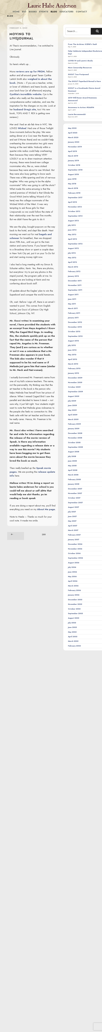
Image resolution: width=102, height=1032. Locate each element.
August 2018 (73, 174)
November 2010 (75, 327)
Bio (24, 11)
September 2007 (75, 502)
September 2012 (75, 244)
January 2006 (73, 595)
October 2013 (74, 211)
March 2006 (73, 586)
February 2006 (74, 590)
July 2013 (72, 225)
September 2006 (75, 558)
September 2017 (75, 197)
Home (16, 11)
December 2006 (75, 544)
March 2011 (73, 308)
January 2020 (73, 142)
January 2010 (73, 373)
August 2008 (73, 451)
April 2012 (72, 262)
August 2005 (73, 618)
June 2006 (72, 572)
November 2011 (74, 285)
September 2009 (75, 391)
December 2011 (75, 280)
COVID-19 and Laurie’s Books (80, 60)
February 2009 (74, 424)
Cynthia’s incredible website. (26, 94)
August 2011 (73, 294)
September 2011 (75, 290)
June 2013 (72, 230)
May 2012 (72, 257)
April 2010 (72, 359)
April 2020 (72, 133)
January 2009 (73, 428)
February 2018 (74, 193)
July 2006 (72, 567)
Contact (81, 11)
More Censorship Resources (80, 67)
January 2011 (73, 317)
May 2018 (72, 183)
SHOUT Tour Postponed (78, 74)
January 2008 (73, 484)
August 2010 (73, 341)
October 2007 (74, 498)
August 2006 (73, 562)
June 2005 (72, 627)
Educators (66, 11)
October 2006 (74, 553)
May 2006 (72, 576)
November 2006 (75, 549)
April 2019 (72, 151)
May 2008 (72, 465)
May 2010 (72, 354)
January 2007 (73, 539)
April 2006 (72, 581)
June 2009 (72, 405)
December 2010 (75, 322)
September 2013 (75, 216)
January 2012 (73, 276)
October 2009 (74, 387)
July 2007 (72, 511)
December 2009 (75, 378)
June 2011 (72, 299)
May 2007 (72, 521)
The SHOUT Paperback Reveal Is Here (84, 81)
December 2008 (75, 433)
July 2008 (72, 456)
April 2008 (72, 470)
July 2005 (72, 622)
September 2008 (75, 447)
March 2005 (73, 641)
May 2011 (72, 304)
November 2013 (75, 207)
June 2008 (72, 461)
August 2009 (73, 396)
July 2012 (72, 253)
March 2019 (73, 156)
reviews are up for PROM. (30, 71)
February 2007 (74, 535)
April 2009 (72, 414)
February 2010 (74, 368)
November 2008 (75, 438)
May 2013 (72, 234)
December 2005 (75, 599)
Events (43, 11)
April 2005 (72, 636)
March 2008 (73, 475)
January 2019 (73, 160)
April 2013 (72, 239)
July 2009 (72, 401)
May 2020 (72, 128)
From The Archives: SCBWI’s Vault (82, 44)
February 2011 (74, 313)
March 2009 (73, 419)
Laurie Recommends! (77, 114)
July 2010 (72, 345)
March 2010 (73, 364)
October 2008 (74, 442)
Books (33, 11)
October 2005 (74, 609)
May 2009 (72, 410)
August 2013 (73, 220)
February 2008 (74, 479)
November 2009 (75, 382)
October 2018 (74, 165)
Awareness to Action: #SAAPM (81, 107)
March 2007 (73, 530)
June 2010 (72, 350)
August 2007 (73, 507)
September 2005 (75, 613)
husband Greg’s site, (25, 109)
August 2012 (73, 248)
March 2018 (73, 188)
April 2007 (72, 525)
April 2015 (72, 202)
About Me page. (46, 509)
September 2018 (75, 170)
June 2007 (72, 516)
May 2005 (72, 632)
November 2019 (75, 146)
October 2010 (74, 331)
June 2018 (72, 179)
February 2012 (74, 271)
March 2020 (73, 137)
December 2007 (75, 489)
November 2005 (75, 604)
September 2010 (75, 336)
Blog (54, 11)
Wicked (22, 128)
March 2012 (73, 267)
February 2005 (74, 646)
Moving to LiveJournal (21, 36)
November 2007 (75, 493)
